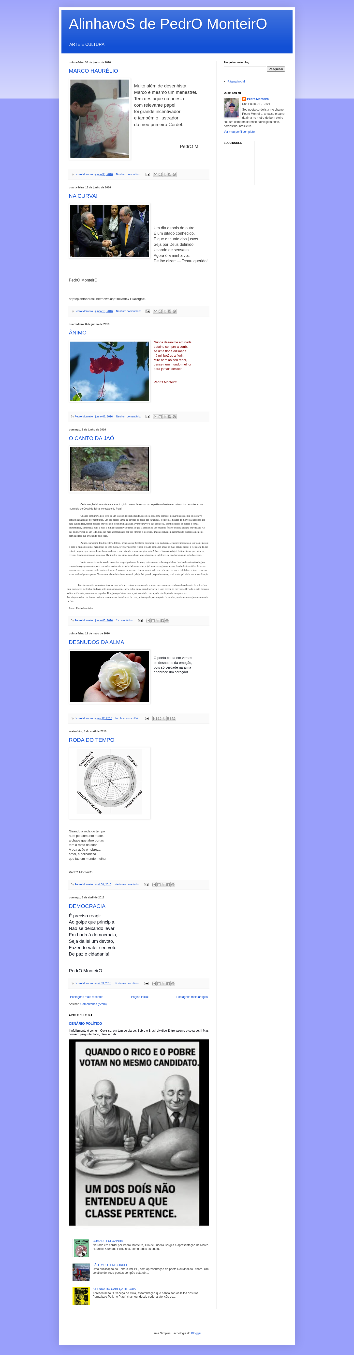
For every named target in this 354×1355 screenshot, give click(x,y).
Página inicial (139, 997)
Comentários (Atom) (93, 1004)
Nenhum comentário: (128, 174)
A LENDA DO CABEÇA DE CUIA (114, 1289)
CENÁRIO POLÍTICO (85, 1023)
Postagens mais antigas (192, 997)
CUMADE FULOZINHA (108, 1241)
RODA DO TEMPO (91, 740)
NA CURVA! (83, 196)
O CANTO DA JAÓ (91, 438)
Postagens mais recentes (86, 997)
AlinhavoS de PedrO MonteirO (168, 24)
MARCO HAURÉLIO (93, 71)
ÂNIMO (78, 333)
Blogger (196, 1333)
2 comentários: (125, 620)
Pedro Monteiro (258, 99)
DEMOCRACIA (87, 906)
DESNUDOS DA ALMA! (97, 642)
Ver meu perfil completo (239, 131)
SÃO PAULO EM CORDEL (110, 1265)
